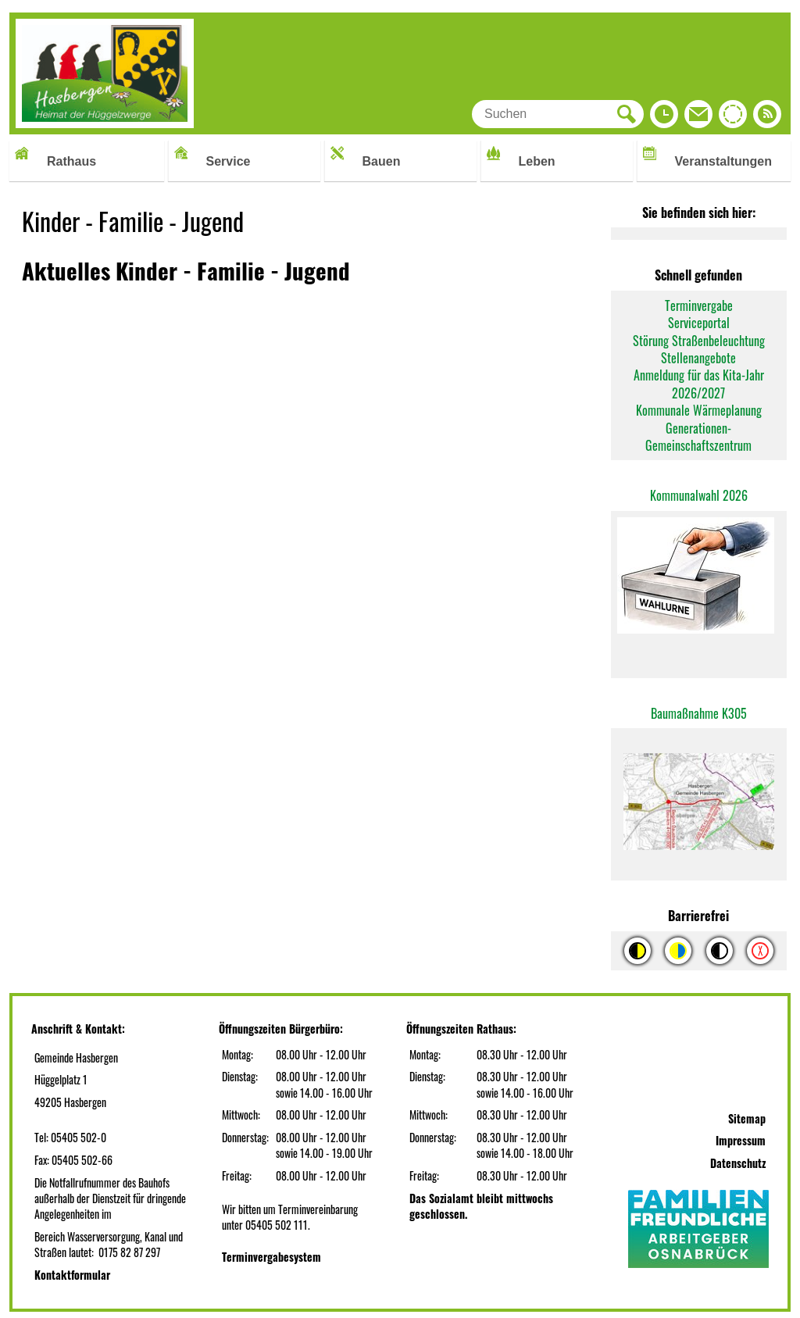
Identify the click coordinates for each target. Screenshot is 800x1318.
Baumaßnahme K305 (699, 713)
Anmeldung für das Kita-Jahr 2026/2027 (699, 384)
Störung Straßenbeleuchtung (699, 340)
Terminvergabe (699, 305)
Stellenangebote (698, 357)
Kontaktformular (72, 1274)
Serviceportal (699, 322)
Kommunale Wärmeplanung (699, 410)
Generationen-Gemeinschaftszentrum (698, 437)
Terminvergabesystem (271, 1256)
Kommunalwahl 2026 (699, 495)
